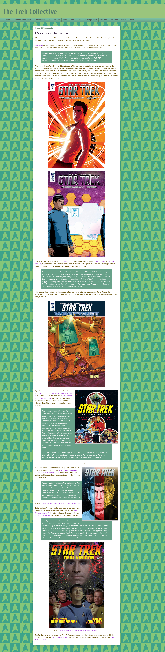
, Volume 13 (52, 473)
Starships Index (91, 20)
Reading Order (68, 20)
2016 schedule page (59, 637)
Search (123, 20)
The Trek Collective (30, 11)
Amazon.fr (95, 463)
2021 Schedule (54, 20)
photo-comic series (42, 515)
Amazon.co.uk (72, 463)
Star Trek (44, 473)
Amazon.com (64, 463)
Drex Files (114, 20)
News (8, 20)
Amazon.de (88, 463)
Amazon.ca (80, 463)
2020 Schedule (39, 20)
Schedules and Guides (22, 20)
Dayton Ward (100, 261)
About (132, 20)
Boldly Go (39, 45)
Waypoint (67, 261)
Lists (79, 20)
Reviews (103, 20)
